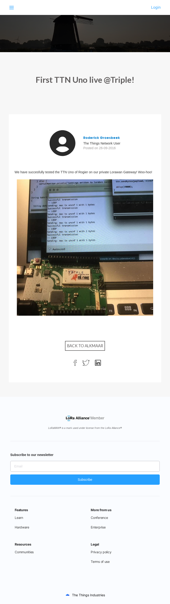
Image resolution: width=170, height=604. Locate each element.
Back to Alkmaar (85, 345)
